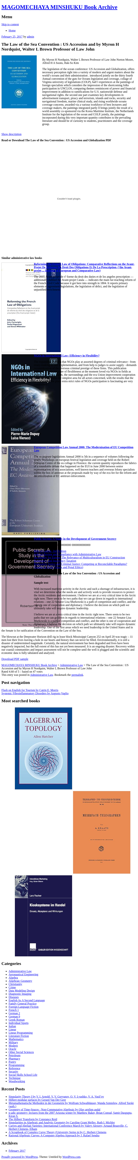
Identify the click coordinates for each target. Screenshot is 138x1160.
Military (13, 1042)
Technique (14, 1078)
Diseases (14, 997)
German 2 (14, 1013)
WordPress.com (71, 1156)
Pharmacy (14, 1058)
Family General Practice (23, 1003)
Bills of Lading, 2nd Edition (50, 551)
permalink (77, 674)
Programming (16, 1065)
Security (13, 1071)
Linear (12, 1029)
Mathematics (16, 1039)
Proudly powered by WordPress (19, 1156)
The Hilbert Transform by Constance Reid (33, 1119)
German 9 (14, 1016)
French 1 (14, 1010)
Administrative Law (41, 674)
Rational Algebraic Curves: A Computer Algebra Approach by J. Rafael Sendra (54, 1135)
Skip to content (10, 24)
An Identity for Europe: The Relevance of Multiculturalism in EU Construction (79, 557)
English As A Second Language (27, 1000)
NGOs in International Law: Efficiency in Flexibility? (66, 355)
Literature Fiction (19, 1035)
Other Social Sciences (21, 1052)
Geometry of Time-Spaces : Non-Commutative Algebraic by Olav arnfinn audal (54, 1109)
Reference (14, 1068)
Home (12, 30)
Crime (12, 987)
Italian (12, 1026)
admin (30, 36)
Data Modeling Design (22, 990)
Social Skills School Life (23, 1074)
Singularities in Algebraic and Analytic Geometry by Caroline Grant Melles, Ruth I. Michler (62, 1122)
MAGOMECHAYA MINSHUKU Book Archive (59, 7)
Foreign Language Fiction (23, 1006)
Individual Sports (19, 1023)
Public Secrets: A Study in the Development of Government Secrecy (75, 538)
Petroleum (14, 1055)
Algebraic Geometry (20, 980)
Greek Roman (17, 1019)
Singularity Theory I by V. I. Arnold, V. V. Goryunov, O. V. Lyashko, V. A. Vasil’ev (56, 1096)
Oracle (12, 1048)
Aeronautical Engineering (23, 974)
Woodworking (17, 1081)
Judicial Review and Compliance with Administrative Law (67, 554)
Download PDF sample (14, 659)
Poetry (12, 1061)
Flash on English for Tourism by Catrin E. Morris (29, 690)
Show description (11, 134)
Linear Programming (21, 1032)
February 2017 (17, 1150)
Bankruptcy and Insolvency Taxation (55, 560)
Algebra (13, 977)
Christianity (15, 984)
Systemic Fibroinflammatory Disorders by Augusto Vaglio (34, 693)
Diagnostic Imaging (20, 993)
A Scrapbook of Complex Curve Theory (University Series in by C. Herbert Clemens (57, 1132)
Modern (13, 1045)
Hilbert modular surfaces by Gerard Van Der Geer (37, 1099)
